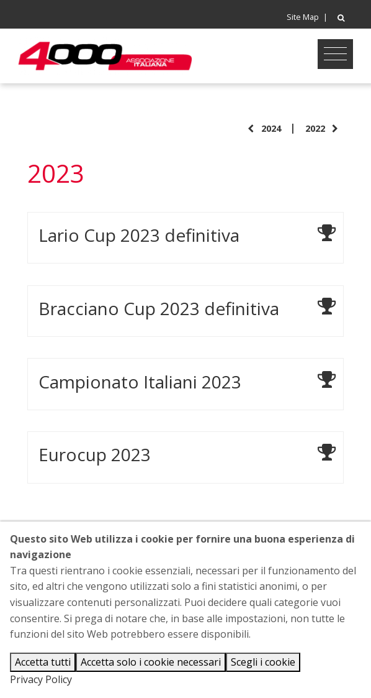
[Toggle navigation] (335, 54)
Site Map (303, 17)
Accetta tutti (43, 662)
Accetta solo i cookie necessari (151, 662)
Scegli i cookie (263, 662)
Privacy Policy (41, 679)
